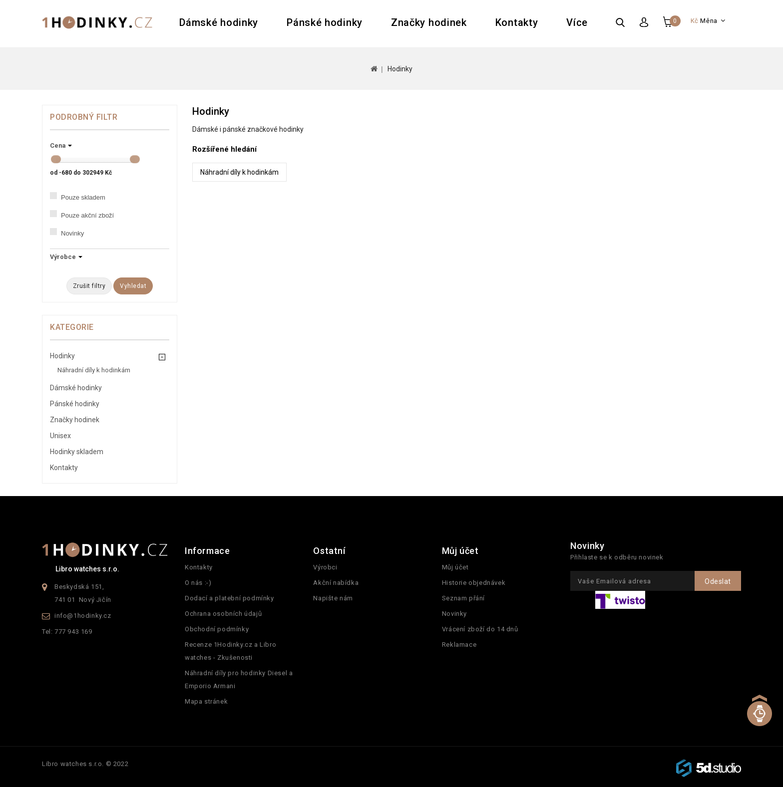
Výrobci (325, 567)
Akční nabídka (336, 582)
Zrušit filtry (89, 285)
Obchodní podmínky (217, 629)
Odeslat (718, 581)
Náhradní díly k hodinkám (93, 370)
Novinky (72, 233)
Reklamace (459, 644)
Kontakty (516, 22)
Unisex (60, 436)
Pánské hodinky (325, 22)
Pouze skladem (83, 197)
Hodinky (400, 69)
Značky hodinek (429, 22)
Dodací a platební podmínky (229, 598)
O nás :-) (198, 582)
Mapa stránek (206, 701)
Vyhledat (133, 285)
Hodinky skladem (76, 452)
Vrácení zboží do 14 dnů (480, 629)
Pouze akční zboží (87, 215)
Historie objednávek (473, 582)
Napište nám (333, 598)
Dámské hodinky (218, 22)
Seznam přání (463, 598)
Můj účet (455, 567)
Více (577, 22)
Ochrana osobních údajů (223, 613)
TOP (759, 721)
